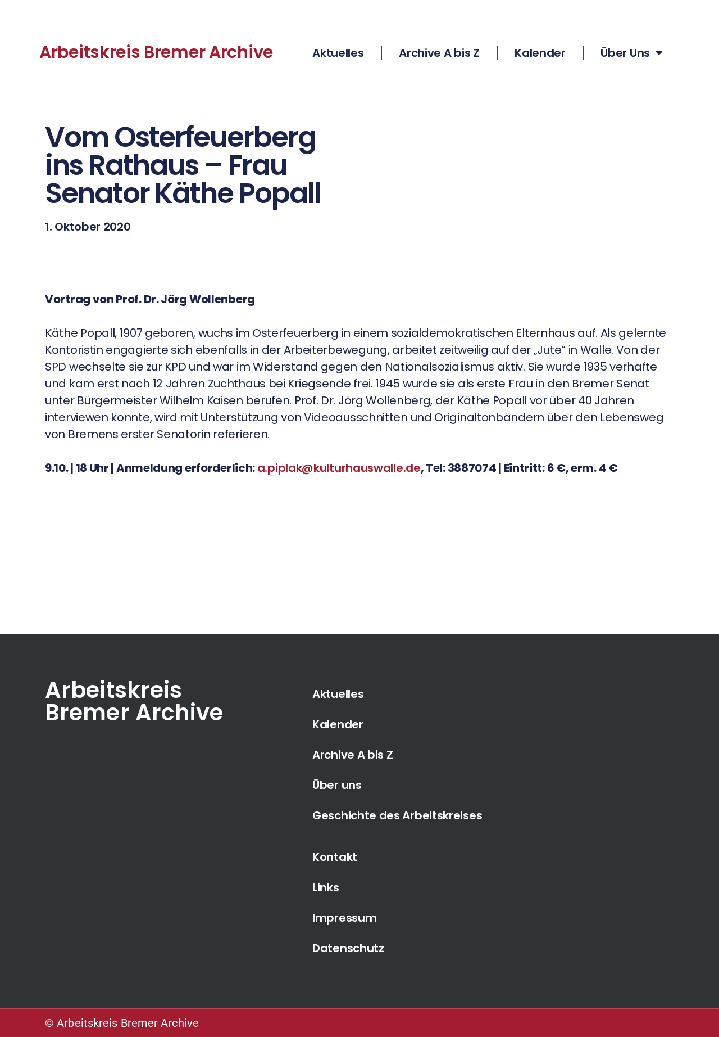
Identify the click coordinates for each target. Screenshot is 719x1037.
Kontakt (334, 857)
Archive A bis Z (439, 53)
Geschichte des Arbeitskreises (397, 815)
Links (325, 887)
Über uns (337, 785)
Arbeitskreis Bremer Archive (156, 52)
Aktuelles (337, 53)
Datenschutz (348, 948)
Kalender (540, 53)
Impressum (344, 918)
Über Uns (631, 53)
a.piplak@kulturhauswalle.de (339, 468)
